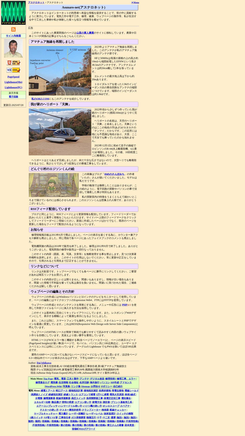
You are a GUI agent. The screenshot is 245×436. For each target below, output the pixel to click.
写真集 (66, 386)
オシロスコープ (111, 406)
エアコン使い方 (83, 402)
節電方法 (97, 402)
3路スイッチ (36, 417)
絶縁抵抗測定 (56, 394)
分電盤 (38, 398)
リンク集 (75, 386)
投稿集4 (74, 421)
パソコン (105, 382)
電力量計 (63, 413)
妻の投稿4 (100, 425)
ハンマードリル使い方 (70, 406)
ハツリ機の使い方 (92, 406)
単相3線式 (130, 394)
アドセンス (126, 382)
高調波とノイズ (39, 394)
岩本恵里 (129, 425)
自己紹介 (118, 386)
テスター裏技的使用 (70, 409)
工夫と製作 (73, 378)
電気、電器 (60, 378)
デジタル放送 (97, 378)
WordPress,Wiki (53, 386)
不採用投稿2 (38, 425)
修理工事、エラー (126, 378)
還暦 (113, 417)
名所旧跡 (84, 382)
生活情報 (63, 382)
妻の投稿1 (66, 425)
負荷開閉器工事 (94, 398)
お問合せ (95, 386)
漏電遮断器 (49, 398)
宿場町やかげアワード (83, 429)
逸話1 (120, 417)
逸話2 (127, 417)
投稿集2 (56, 421)
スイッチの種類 (125, 413)
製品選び (56, 402)
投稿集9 (121, 421)
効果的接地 (105, 390)
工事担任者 (64, 417)
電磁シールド (132, 390)
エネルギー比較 (42, 402)
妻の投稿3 (89, 425)
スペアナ (125, 406)
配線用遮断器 (63, 398)
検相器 (105, 409)
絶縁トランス (71, 394)
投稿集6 (93, 421)
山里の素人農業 (85, 32)
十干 (99, 417)
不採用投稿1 (132, 421)
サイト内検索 (13, 35)
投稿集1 (46, 421)
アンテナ (84, 378)
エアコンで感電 (87, 394)
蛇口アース (62, 390)
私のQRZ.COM (40, 98)
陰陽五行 (91, 417)
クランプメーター (91, 409)
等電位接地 (118, 390)
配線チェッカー (118, 409)
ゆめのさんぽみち (114, 174)
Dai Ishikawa (44, 362)
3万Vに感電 (102, 394)
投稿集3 (65, 421)
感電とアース (48, 390)
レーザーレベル (94, 413)
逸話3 (134, 417)
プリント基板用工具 (121, 402)
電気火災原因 (117, 394)
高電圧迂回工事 (112, 398)
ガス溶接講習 (78, 417)
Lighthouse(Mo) (13, 82)
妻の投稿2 (77, 425)
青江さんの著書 (115, 425)
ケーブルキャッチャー (46, 413)
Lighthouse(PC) (13, 87)
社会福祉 (73, 382)
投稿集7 (102, 421)
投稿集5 (83, 421)
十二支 (106, 417)
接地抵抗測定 (91, 390)
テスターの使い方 (49, 409)
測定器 (106, 402)
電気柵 (54, 382)
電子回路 (13, 96)
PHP (124, 304)
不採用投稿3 (53, 425)
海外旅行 (94, 382)
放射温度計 (110, 413)
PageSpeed (13, 76)
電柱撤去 (126, 398)
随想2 (38, 421)
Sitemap (86, 386)
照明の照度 (68, 402)
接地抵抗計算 (76, 390)
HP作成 (115, 382)
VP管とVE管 (51, 417)
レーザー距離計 (77, 413)
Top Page (48, 378)
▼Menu (135, 2)
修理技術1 (110, 378)
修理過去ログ (42, 382)
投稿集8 (111, 421)
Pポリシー (106, 386)
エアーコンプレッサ (47, 406)
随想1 (31, 421)
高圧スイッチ (78, 398)
